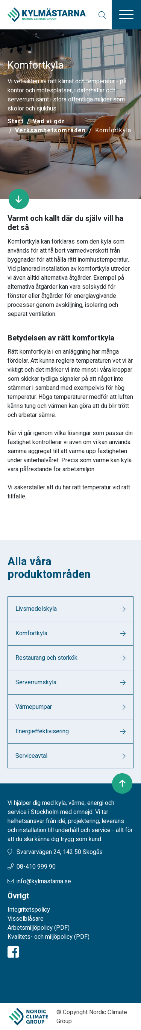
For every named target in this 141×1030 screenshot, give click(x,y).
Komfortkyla (31, 633)
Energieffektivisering (42, 731)
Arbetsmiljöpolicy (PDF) (39, 927)
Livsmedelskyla (36, 608)
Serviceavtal (31, 755)
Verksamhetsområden (50, 130)
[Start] (16, 121)
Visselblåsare (26, 918)
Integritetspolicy (29, 909)
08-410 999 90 (36, 866)
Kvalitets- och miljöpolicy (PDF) (48, 936)
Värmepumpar (33, 706)
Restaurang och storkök (46, 657)
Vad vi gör (49, 121)
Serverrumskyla (35, 682)
